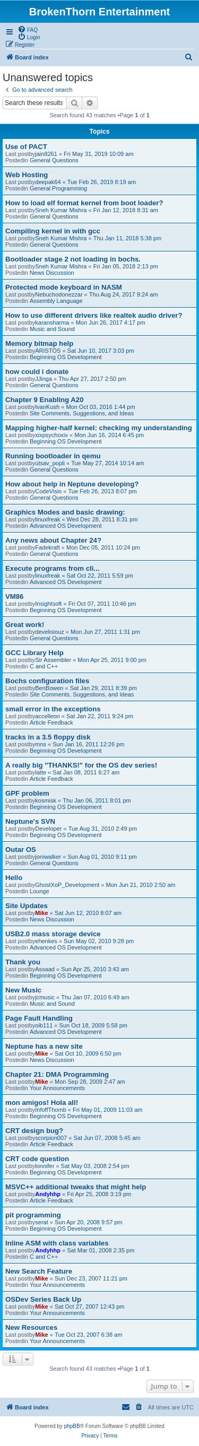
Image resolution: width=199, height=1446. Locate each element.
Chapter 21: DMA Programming (57, 1074)
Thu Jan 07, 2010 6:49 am (95, 997)
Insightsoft (48, 603)
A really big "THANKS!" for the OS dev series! (81, 765)
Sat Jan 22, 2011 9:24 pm (99, 716)
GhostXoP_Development (67, 885)
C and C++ (44, 666)
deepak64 (47, 182)
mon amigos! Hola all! (41, 1103)
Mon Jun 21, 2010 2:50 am (141, 885)
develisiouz (49, 632)
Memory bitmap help (39, 343)
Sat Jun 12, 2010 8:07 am (88, 913)
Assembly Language (56, 301)
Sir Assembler (53, 660)
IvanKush (47, 407)
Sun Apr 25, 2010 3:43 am (95, 969)
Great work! (24, 625)
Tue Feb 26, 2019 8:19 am (101, 182)
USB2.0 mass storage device (53, 934)
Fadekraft (47, 547)
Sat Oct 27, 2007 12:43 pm (89, 1306)
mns (40, 744)
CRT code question (37, 1159)
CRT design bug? (34, 1131)
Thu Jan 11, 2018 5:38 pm (127, 238)
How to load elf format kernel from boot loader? (84, 203)
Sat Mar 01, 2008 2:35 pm (100, 1250)
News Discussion (52, 272)
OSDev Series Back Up (43, 1299)
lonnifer (44, 1166)
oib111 (44, 1025)
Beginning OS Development (66, 357)
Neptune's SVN (30, 821)
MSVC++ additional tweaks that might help (75, 1187)
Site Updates (26, 906)
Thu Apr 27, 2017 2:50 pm (92, 379)
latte (40, 772)
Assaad (45, 969)
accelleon (47, 716)
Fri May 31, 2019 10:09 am (98, 154)
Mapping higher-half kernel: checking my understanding (98, 428)
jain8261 (46, 154)
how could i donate (36, 372)
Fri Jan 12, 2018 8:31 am (125, 210)
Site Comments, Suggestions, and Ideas (82, 413)
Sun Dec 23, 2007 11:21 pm (91, 1278)
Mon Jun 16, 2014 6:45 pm (109, 435)
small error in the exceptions (53, 709)
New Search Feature (38, 1271)
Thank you (22, 962)
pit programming (33, 1215)
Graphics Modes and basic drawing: (65, 512)
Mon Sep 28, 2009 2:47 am (90, 1081)
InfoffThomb (50, 1110)
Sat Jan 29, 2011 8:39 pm (103, 688)
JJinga (43, 379)
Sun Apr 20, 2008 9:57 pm (89, 1222)
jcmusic (45, 997)
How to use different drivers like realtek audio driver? (93, 315)
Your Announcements (57, 1088)
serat (41, 1222)
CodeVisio (48, 491)
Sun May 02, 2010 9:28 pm (99, 941)
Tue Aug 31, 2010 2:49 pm (102, 828)
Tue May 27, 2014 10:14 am (107, 463)
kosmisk (45, 800)
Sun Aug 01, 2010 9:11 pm (101, 856)
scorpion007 (51, 1138)
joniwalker (48, 856)
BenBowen (49, 688)
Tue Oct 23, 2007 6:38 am (88, 1334)
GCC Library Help (34, 653)
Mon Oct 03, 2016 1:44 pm (100, 407)
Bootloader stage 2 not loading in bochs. (73, 259)
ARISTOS (47, 350)
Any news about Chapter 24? (53, 540)
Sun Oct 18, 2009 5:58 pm (93, 1025)
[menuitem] (28, 29)
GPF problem (27, 793)
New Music (23, 990)
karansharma (52, 322)
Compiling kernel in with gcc (52, 231)
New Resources (31, 1327)
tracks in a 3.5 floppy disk (48, 737)
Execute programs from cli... (52, 568)
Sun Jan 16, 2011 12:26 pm (88, 744)
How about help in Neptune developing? (72, 484)
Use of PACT (26, 147)
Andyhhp (47, 1194)
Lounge (39, 891)
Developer (48, 828)
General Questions (54, 160)
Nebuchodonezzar (58, 294)
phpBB (72, 1426)
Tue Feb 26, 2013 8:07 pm (102, 491)
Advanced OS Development (66, 525)
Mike (41, 913)
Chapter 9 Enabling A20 (44, 400)
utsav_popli (50, 463)
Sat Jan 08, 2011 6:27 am (86, 772)
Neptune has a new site (44, 1046)
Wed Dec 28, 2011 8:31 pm (102, 519)
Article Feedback (51, 722)
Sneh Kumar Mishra (60, 210)
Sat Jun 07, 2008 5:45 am (106, 1138)
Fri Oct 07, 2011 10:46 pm (102, 603)
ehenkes (46, 941)
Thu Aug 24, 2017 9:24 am (123, 294)
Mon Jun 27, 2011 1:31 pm (105, 632)
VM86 (14, 596)
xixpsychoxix (51, 435)
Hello (13, 878)
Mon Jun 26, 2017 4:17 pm (110, 322)
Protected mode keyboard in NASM (63, 287)
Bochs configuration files (47, 681)
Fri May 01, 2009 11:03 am (107, 1110)
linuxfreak (47, 519)
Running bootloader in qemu (52, 456)
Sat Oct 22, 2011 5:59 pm (100, 575)
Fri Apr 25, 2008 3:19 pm (99, 1194)
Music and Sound (52, 329)
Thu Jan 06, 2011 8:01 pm (97, 800)
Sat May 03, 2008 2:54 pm (95, 1166)
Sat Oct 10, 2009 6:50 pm (88, 1053)
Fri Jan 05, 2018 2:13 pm (125, 266)
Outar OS (20, 849)
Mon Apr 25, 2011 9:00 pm (111, 660)
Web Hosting (26, 175)
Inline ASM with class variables (56, 1243)
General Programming (58, 188)
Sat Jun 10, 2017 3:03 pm (100, 350)
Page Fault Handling (39, 1018)
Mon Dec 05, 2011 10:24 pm (103, 547)
